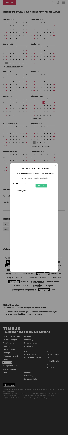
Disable (41, 185)
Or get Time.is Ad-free (20, 184)
